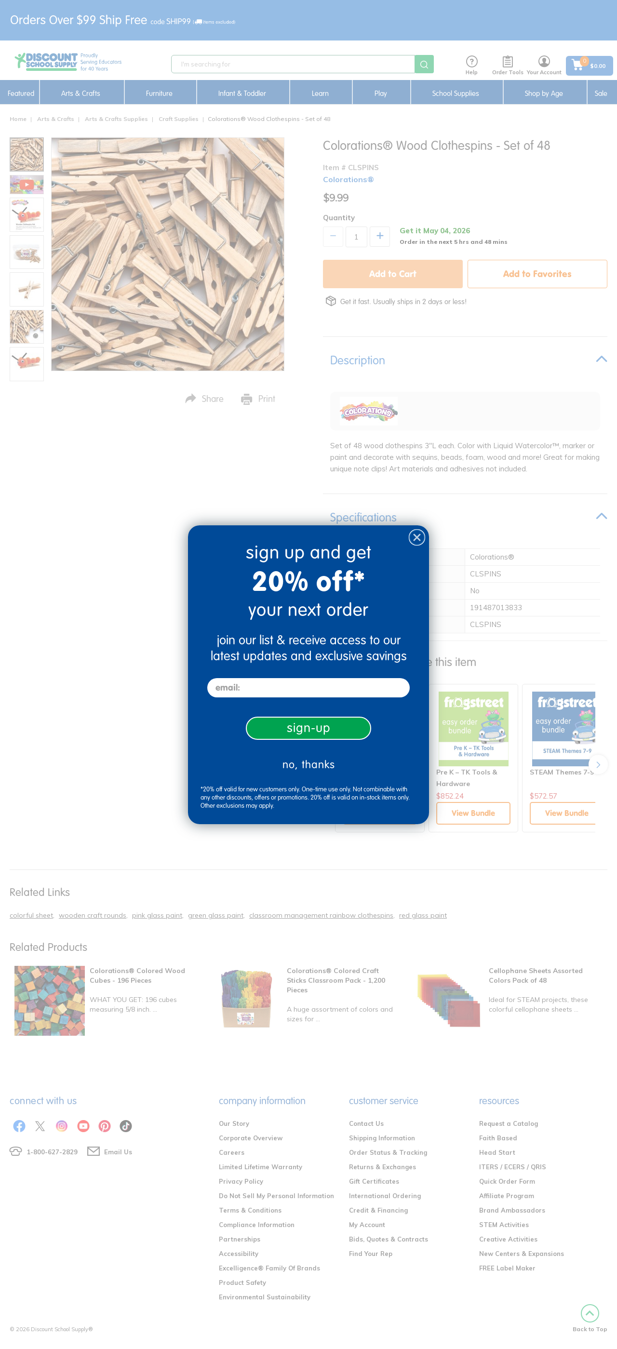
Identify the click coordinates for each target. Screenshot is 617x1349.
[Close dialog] (417, 537)
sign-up (309, 728)
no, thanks (308, 764)
